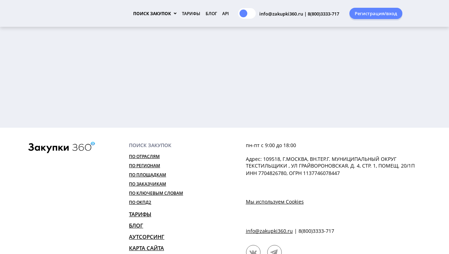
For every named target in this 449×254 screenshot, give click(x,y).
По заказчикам (147, 184)
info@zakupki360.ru (269, 231)
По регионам (144, 166)
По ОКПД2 (140, 202)
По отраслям (144, 156)
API (225, 14)
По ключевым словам (156, 193)
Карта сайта (146, 248)
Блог (211, 14)
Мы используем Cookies (275, 201)
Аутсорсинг (146, 236)
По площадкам (147, 175)
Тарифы (191, 14)
